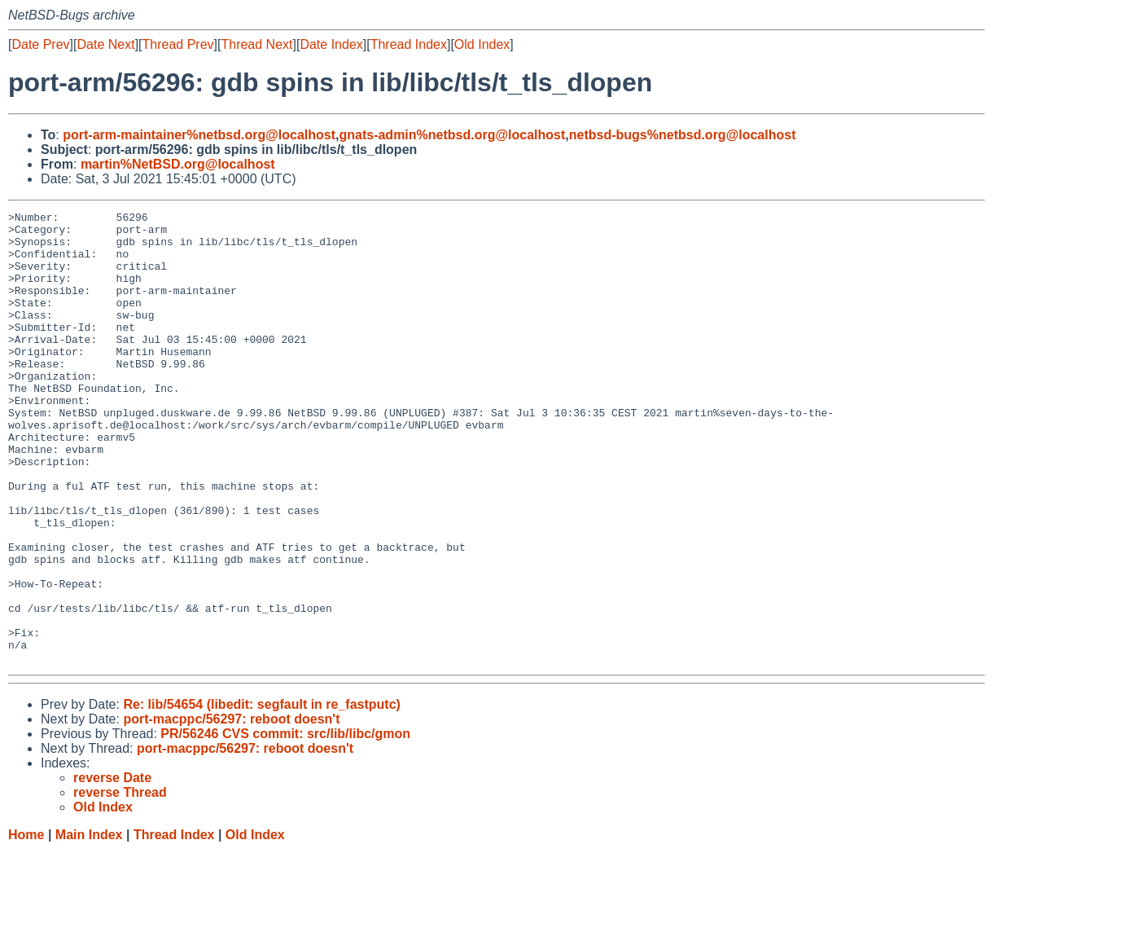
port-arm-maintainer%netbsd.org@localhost (199, 135)
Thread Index (408, 44)
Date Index (331, 44)
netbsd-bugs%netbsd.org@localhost (682, 135)
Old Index (482, 44)
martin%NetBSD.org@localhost (178, 164)
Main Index (89, 925)
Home (26, 925)
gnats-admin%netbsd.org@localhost (452, 135)
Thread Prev (178, 44)
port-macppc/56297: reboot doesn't (231, 809)
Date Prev (40, 44)
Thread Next (256, 44)
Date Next (105, 44)
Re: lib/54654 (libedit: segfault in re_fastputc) (262, 795)
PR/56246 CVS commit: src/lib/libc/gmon (285, 824)
